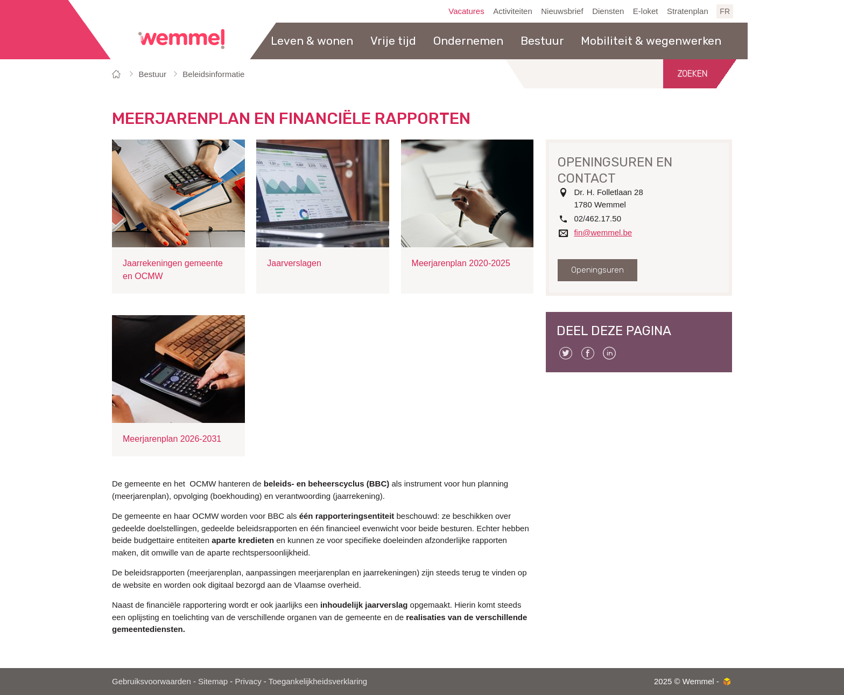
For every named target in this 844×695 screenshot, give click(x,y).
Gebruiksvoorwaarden (151, 681)
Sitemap (213, 681)
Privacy (248, 681)
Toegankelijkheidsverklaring (318, 681)
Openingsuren (597, 270)
